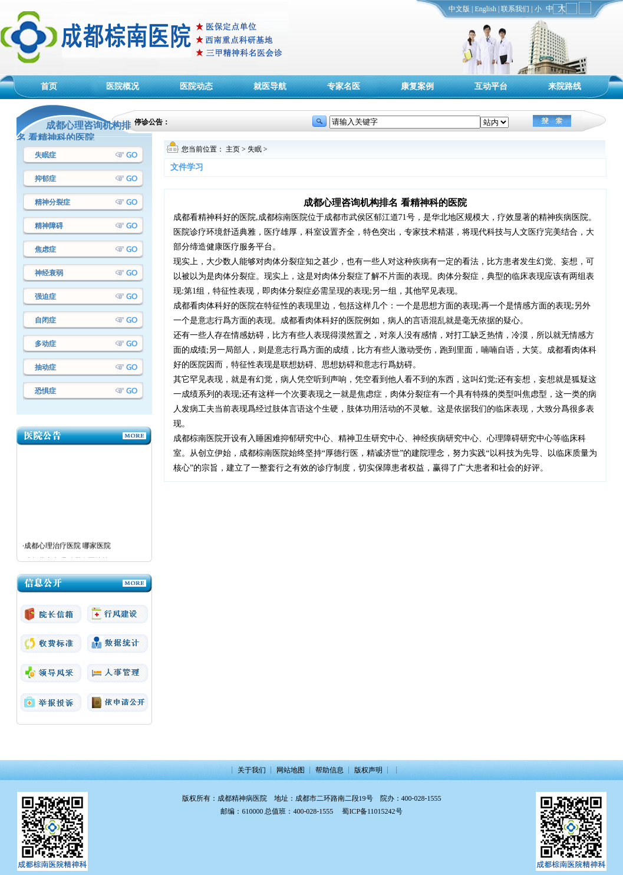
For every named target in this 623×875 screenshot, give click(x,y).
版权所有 (196, 798)
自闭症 (45, 320)
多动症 (45, 344)
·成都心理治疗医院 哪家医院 (66, 548)
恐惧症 (45, 391)
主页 (233, 149)
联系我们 (515, 9)
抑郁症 (45, 179)
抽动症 (45, 367)
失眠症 (45, 155)
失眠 (255, 149)
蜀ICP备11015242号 (372, 811)
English (485, 9)
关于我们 (252, 770)
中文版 (459, 9)
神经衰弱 (49, 273)
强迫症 (45, 296)
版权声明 (368, 770)
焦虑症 (45, 249)
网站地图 (290, 770)
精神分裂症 (52, 202)
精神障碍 (49, 226)
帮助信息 (329, 770)
